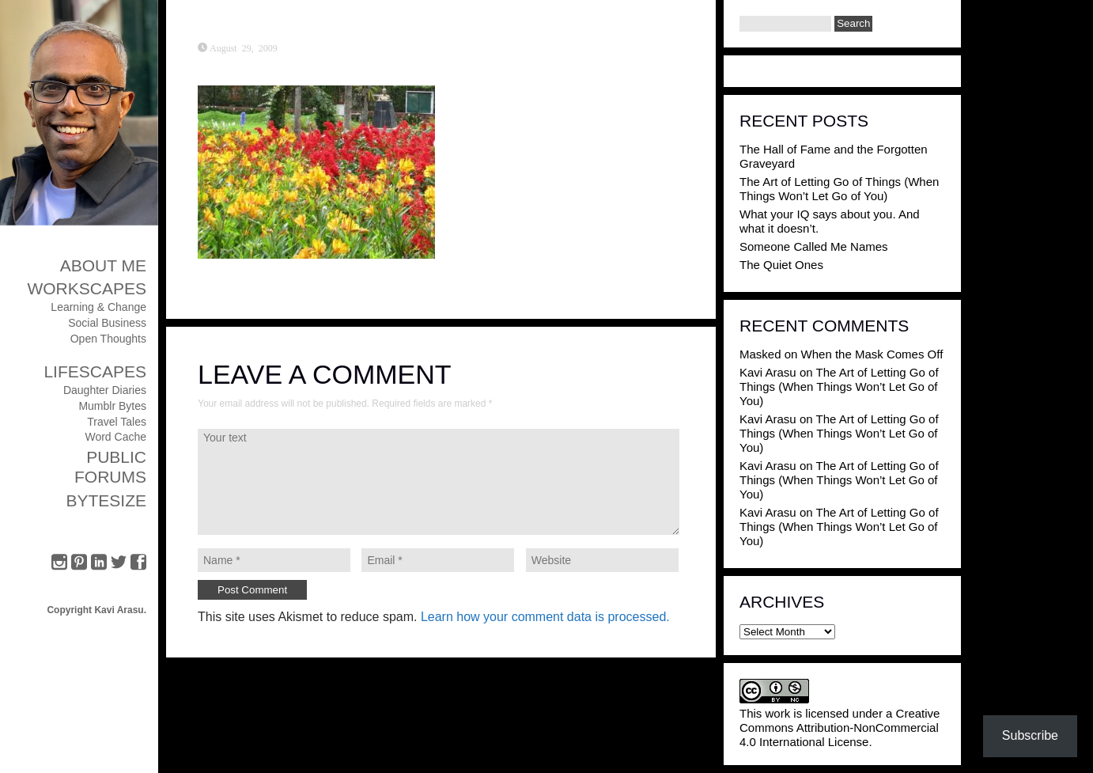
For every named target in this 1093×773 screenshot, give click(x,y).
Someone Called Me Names (813, 246)
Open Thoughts (108, 338)
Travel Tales (116, 421)
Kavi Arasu (767, 372)
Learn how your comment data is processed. (545, 616)
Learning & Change (98, 307)
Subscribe (1030, 735)
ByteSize (106, 500)
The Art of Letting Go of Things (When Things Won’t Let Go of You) (839, 189)
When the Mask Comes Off (872, 354)
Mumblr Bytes (112, 406)
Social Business (107, 322)
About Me (103, 265)
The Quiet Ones (781, 264)
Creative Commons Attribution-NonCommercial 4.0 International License (839, 727)
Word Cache (115, 436)
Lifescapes (94, 371)
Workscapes (86, 288)
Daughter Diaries (104, 390)
